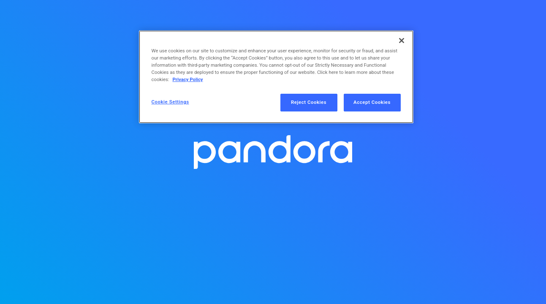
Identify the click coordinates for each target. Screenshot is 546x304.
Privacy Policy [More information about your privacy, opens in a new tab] (187, 79)
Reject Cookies (308, 102)
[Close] (401, 40)
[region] (276, 76)
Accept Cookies (372, 102)
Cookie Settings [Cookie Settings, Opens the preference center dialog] (170, 102)
